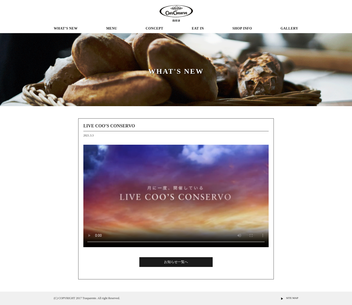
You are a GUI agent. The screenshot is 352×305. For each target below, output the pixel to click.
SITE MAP (292, 297)
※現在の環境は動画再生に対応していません (176, 196)
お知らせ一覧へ (176, 262)
